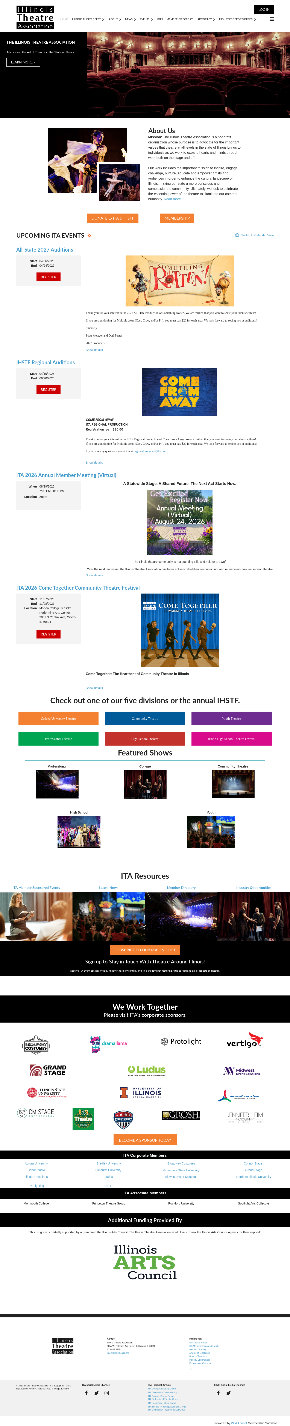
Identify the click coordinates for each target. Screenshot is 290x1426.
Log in (264, 9)
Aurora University (36, 1163)
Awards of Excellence (199, 1353)
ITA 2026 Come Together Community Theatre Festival (78, 588)
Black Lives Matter (198, 1342)
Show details (94, 350)
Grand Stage (253, 1170)
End (34, 265)
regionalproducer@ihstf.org (150, 451)
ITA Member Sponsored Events (36, 887)
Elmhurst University (108, 1170)
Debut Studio (36, 1170)
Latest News (108, 887)
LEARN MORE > (23, 62)
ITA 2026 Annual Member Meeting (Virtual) (66, 475)
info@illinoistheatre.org (118, 1353)
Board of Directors (198, 1356)
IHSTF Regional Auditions (45, 362)
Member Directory (181, 887)
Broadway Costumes (181, 1163)
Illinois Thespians (36, 1176)
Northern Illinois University (253, 1176)
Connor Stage (254, 1163)
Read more (172, 199)
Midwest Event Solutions (181, 1176)
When (33, 486)
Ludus (109, 1176)
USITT (108, 1186)
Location (30, 496)
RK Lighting (36, 1186)
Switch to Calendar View (257, 235)
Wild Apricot (239, 1423)
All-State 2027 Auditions (44, 249)
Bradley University (109, 1163)
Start (33, 261)
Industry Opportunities (253, 887)
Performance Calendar (200, 1363)
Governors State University (181, 1170)
